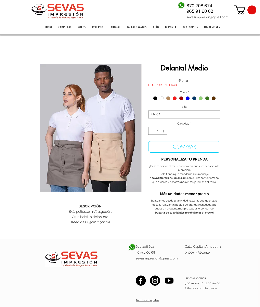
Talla (184, 106)
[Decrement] (151, 131)
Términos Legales (147, 300)
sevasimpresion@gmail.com (207, 17)
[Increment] (163, 131)
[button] (245, 9)
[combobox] (184, 114)
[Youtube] (169, 281)
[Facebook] (141, 281)
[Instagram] (155, 281)
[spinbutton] (157, 131)
